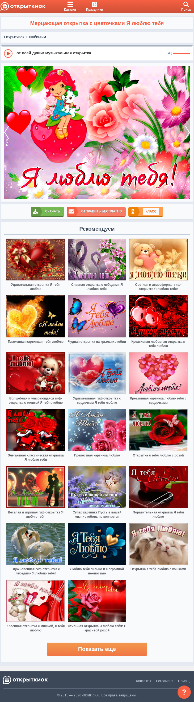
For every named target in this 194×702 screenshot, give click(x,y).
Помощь (184, 681)
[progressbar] (181, 53)
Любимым (37, 37)
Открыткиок (14, 37)
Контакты (143, 681)
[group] (97, 53)
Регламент (164, 681)
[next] (187, 132)
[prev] (7, 132)
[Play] (8, 53)
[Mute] (170, 53)
